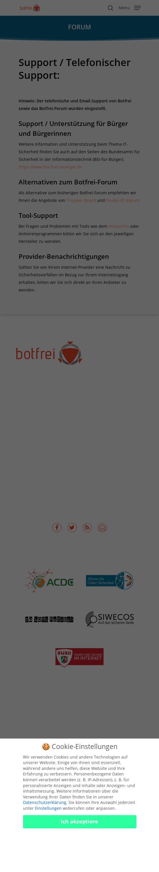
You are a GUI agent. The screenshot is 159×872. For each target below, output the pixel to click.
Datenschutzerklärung (44, 806)
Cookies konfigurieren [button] (79, 862)
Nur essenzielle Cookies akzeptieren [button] (79, 845)
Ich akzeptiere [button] (79, 824)
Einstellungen (48, 811)
